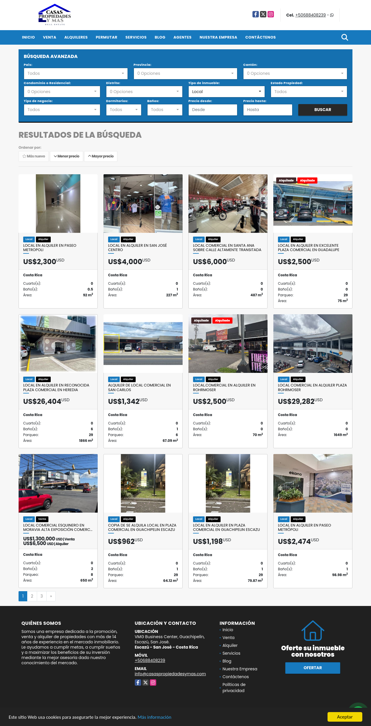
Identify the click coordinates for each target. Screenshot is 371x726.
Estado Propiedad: (287, 83)
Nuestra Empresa (218, 37)
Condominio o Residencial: (47, 83)
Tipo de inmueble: (204, 83)
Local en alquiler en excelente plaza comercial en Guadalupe (308, 247)
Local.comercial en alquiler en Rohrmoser (224, 387)
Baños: (153, 101)
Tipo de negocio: (38, 101)
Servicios (136, 37)
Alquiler (230, 645)
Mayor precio (101, 156)
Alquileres (76, 37)
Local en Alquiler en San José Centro (137, 247)
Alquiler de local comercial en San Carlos (139, 387)
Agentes (182, 37)
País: (28, 64)
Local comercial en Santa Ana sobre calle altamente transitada (227, 247)
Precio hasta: (254, 101)
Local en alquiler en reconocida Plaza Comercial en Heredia (56, 387)
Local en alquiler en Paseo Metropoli (49, 247)
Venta (49, 37)
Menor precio (66, 156)
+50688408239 (310, 15)
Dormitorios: (117, 101)
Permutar (106, 37)
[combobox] (76, 73)
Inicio (28, 37)
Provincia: (143, 64)
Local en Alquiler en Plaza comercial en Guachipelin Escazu (226, 527)
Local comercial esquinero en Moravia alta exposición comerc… (57, 527)
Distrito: (113, 83)
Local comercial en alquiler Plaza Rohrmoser (312, 387)
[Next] (51, 596)
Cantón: (250, 64)
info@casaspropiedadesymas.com (170, 674)
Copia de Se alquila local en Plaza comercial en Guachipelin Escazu (142, 527)
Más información (154, 718)
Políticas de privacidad (234, 688)
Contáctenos (260, 37)
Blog (160, 37)
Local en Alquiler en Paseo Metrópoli (304, 527)
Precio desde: (200, 101)
